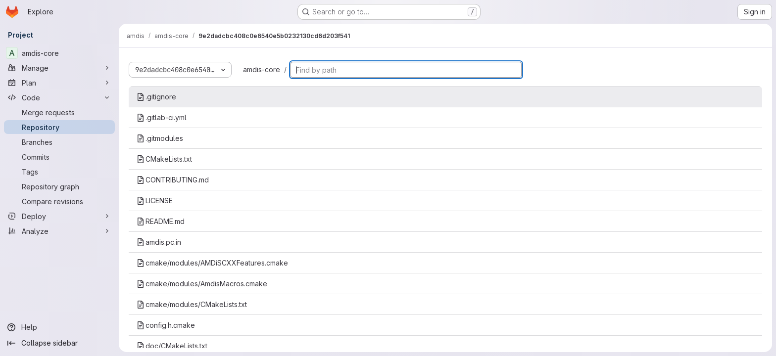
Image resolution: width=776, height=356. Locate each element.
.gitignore (156, 96)
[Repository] (59, 127)
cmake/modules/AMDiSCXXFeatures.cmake (212, 263)
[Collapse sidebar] (59, 343)
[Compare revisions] (59, 201)
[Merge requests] (59, 112)
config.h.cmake (166, 325)
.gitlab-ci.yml (162, 117)
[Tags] (59, 171)
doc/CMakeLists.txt (172, 346)
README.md (161, 221)
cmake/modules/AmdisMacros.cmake (202, 283)
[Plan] (59, 82)
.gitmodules (160, 138)
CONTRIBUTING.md (173, 180)
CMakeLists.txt (164, 159)
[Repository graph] (59, 186)
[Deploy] (59, 216)
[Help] (59, 327)
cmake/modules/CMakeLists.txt (192, 304)
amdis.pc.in (159, 242)
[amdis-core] (59, 53)
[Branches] (59, 142)
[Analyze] (59, 231)
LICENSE (155, 200)
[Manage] (59, 68)
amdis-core (261, 69)
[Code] (59, 97)
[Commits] (59, 157)
